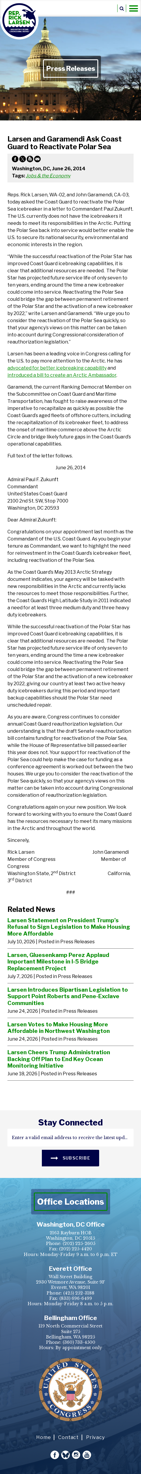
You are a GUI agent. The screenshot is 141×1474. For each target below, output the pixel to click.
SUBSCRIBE (70, 1157)
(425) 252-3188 (78, 1293)
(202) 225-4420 (75, 1249)
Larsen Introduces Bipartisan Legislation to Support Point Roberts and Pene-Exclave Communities (67, 996)
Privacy (95, 1437)
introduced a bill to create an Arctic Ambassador (61, 375)
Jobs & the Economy (48, 176)
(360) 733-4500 (79, 1342)
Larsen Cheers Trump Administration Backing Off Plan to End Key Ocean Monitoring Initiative (58, 1059)
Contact (68, 1437)
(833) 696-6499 (75, 1298)
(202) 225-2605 (79, 1243)
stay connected (70, 1122)
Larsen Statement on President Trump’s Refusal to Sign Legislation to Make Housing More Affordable (68, 927)
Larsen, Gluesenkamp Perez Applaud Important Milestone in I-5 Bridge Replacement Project (58, 961)
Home (43, 1437)
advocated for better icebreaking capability (57, 368)
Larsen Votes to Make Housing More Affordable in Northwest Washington (58, 1027)
